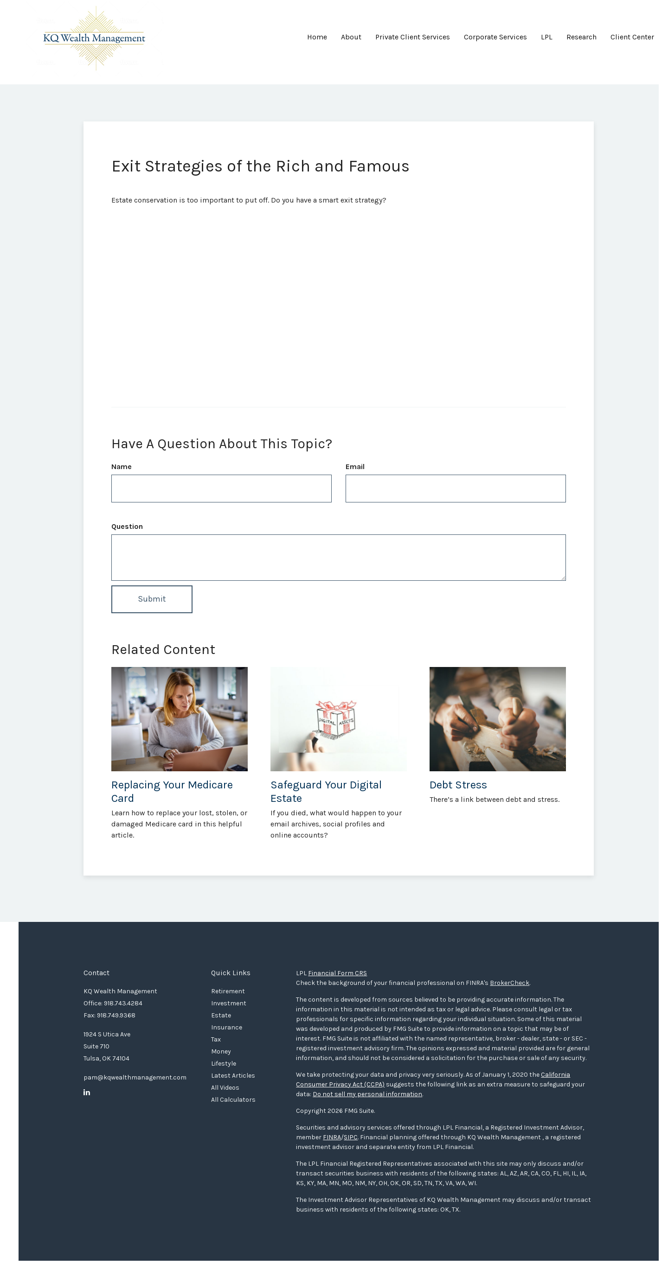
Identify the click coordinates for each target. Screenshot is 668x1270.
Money (221, 1051)
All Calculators (233, 1100)
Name (121, 466)
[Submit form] (152, 599)
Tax (216, 1039)
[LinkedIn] (87, 1092)
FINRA (332, 1137)
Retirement (228, 991)
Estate (221, 1015)
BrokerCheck (509, 983)
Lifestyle (223, 1063)
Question (127, 526)
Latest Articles (233, 1076)
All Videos (225, 1088)
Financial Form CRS (337, 973)
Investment (228, 1003)
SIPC (351, 1137)
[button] (351, 40)
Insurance (226, 1027)
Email (355, 466)
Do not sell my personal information (367, 1094)
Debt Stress (458, 784)
